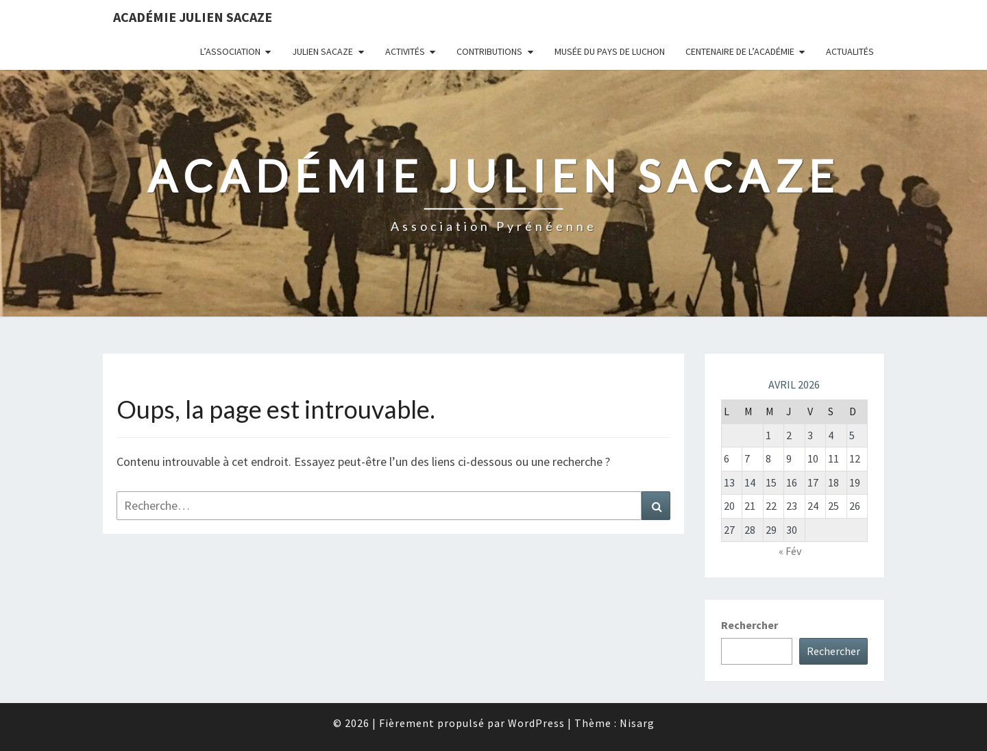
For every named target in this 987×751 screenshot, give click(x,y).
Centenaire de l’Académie (739, 51)
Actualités (850, 51)
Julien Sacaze (322, 51)
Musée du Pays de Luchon (610, 51)
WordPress (536, 723)
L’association (230, 51)
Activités (405, 51)
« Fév (790, 551)
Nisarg (637, 723)
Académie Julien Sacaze (192, 16)
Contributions (489, 51)
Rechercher (749, 625)
